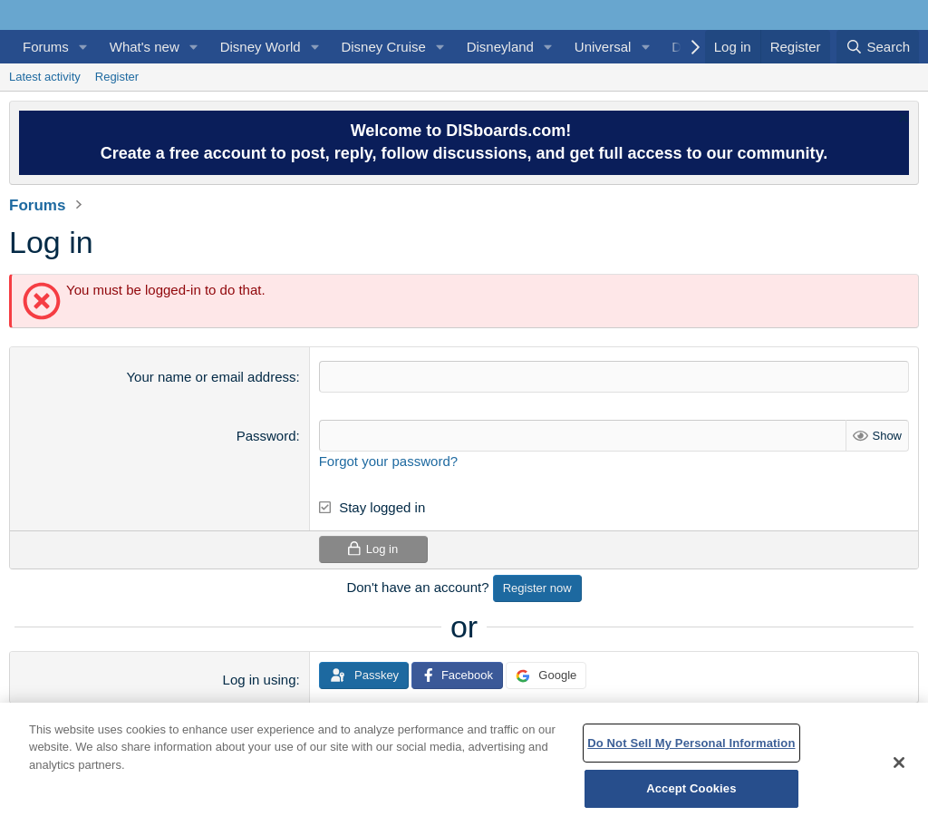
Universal (603, 46)
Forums (46, 46)
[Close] (899, 762)
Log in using (259, 679)
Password (266, 435)
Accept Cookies (691, 788)
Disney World (260, 46)
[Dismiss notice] (901, 120)
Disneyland (500, 46)
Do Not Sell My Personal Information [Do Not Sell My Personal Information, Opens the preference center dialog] (691, 743)
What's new (144, 46)
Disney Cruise (383, 46)
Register (117, 76)
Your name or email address (210, 376)
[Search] (877, 46)
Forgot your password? (388, 461)
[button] (83, 46)
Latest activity (45, 76)
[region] (464, 764)
